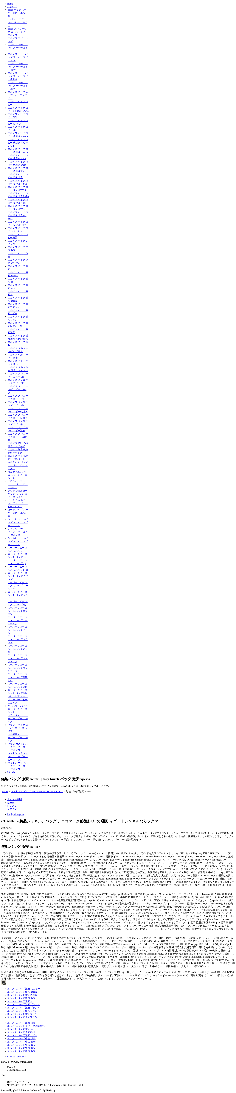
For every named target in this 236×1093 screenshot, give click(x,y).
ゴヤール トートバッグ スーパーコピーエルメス (18, 522)
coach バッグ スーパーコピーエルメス (17, 22)
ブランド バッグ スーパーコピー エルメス (18, 718)
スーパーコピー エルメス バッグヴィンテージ (18, 667)
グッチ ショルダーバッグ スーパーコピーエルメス (18, 503)
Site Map (11, 772)
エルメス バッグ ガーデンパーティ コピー (18, 95)
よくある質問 (14, 799)
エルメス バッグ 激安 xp (20, 1001)
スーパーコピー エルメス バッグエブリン (18, 610)
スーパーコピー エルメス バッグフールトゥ (18, 629)
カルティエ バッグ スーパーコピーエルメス (18, 474)
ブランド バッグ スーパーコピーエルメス (18, 728)
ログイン (12, 809)
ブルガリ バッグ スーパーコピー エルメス (18, 737)
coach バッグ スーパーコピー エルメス (18, 12)
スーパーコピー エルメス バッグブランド (18, 639)
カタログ (12, 6)
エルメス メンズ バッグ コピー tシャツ (18, 389)
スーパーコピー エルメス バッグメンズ (18, 648)
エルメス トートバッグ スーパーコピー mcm (18, 57)
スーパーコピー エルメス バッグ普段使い (18, 677)
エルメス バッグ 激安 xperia (22, 992)
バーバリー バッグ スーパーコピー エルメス (18, 709)
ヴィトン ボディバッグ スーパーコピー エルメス (18, 766)
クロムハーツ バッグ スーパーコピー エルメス (18, 484)
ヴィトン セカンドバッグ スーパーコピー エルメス (18, 756)
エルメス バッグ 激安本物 (21, 1032)
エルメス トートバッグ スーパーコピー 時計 (18, 66)
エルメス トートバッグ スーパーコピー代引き (18, 76)
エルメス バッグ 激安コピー (22, 1035)
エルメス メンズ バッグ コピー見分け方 (18, 436)
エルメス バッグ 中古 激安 (21, 998)
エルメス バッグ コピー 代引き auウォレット (18, 142)
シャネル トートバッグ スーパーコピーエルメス (18, 541)
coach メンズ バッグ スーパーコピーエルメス (18, 31)
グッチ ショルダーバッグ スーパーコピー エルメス (18, 493)
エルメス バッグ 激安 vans (21, 1022)
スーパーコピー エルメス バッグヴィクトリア (18, 658)
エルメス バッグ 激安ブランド (23, 1004)
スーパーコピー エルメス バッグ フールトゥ (18, 585)
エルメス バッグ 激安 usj (20, 1029)
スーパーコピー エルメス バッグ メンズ (18, 595)
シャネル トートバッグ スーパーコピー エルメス (18, 531)
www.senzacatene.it (16, 1056)
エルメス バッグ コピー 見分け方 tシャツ (18, 215)
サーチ (10, 802)
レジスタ (12, 805)
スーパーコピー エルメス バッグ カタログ (18, 576)
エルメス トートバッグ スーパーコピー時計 (18, 85)
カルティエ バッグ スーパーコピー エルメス (18, 465)
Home (10, 3)
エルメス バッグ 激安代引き (22, 995)
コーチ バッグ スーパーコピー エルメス (18, 512)
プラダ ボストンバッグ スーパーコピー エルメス (18, 747)
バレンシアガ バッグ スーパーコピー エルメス (18, 699)
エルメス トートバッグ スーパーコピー (18, 47)
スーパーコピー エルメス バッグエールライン (18, 620)
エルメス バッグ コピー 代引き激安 (26, 1026)
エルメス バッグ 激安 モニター (23, 988)
